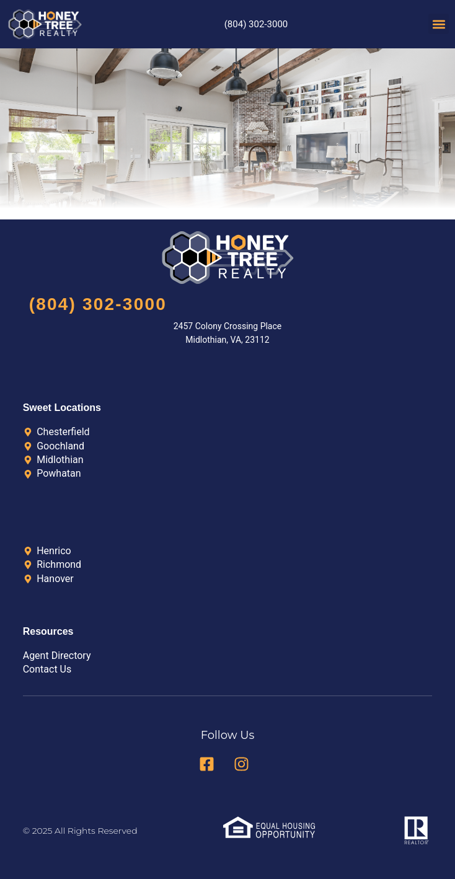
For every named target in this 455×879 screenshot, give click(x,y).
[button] (438, 24)
